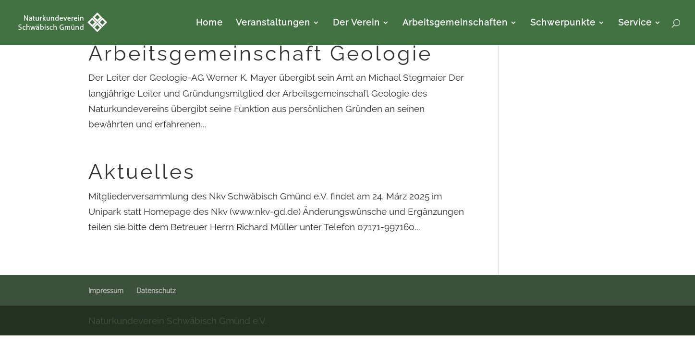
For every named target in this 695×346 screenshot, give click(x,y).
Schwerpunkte (563, 23)
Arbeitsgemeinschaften (455, 23)
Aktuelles (141, 172)
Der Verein (356, 23)
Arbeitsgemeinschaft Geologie (260, 53)
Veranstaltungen (273, 23)
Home (209, 23)
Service (635, 23)
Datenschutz (156, 291)
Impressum (105, 291)
